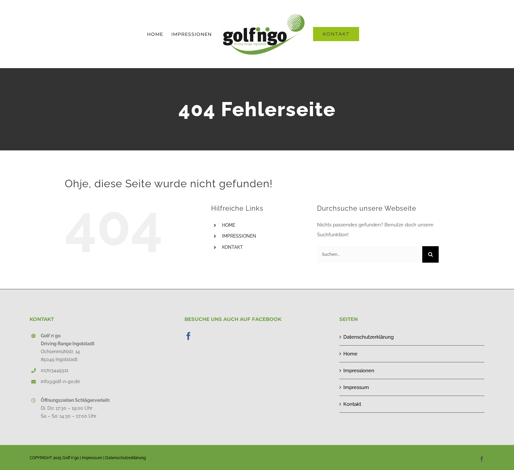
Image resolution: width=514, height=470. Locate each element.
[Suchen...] (369, 254)
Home (350, 354)
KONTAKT (232, 247)
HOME (228, 225)
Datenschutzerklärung (368, 337)
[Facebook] (188, 336)
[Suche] (430, 254)
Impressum (356, 387)
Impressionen (358, 371)
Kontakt (352, 404)
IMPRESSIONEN (239, 236)
